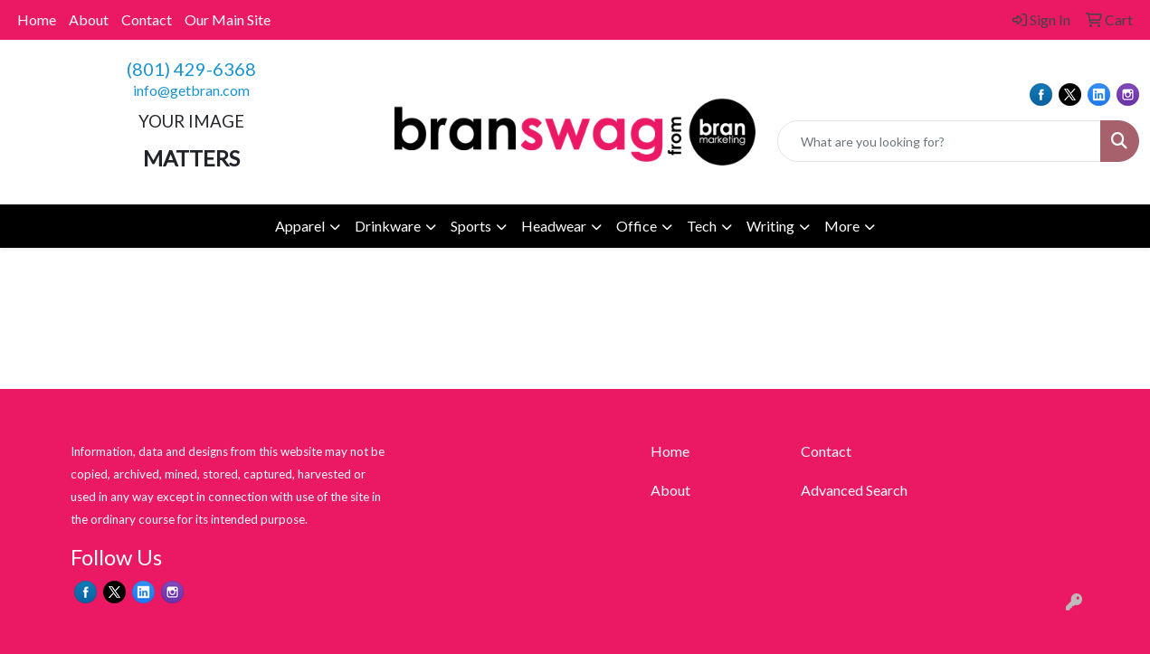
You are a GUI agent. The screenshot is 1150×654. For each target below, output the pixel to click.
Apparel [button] (300, 225)
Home (36, 19)
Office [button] (636, 225)
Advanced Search (854, 489)
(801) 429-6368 (191, 69)
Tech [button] (702, 225)
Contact (146, 19)
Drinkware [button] (388, 225)
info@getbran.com (191, 90)
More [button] (842, 225)
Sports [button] (471, 225)
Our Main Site (228, 19)
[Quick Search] (939, 141)
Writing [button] (770, 225)
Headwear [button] (553, 225)
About (89, 19)
